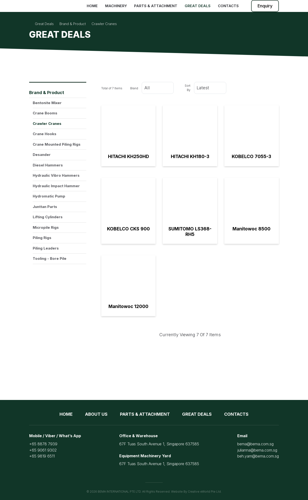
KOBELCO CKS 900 (128, 229)
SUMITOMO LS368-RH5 (189, 231)
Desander (42, 154)
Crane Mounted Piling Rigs (57, 144)
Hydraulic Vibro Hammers (56, 175)
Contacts (228, 6)
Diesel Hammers (48, 165)
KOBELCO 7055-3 (251, 156)
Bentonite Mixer (47, 103)
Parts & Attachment (155, 6)
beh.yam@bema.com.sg (258, 456)
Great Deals (198, 6)
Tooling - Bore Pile (49, 258)
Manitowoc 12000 (128, 306)
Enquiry (265, 5)
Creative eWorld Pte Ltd (204, 491)
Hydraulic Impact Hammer (56, 186)
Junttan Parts (45, 206)
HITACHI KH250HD (128, 156)
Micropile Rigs (46, 227)
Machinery (116, 6)
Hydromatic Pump (49, 196)
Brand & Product (46, 92)
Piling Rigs (42, 237)
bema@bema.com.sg (255, 443)
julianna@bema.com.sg (257, 450)
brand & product (72, 23)
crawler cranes (104, 23)
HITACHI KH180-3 (190, 156)
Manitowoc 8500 (251, 229)
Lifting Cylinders (48, 217)
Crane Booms (45, 113)
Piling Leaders (46, 248)
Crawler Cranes (47, 123)
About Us (96, 414)
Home (92, 6)
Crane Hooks (44, 134)
